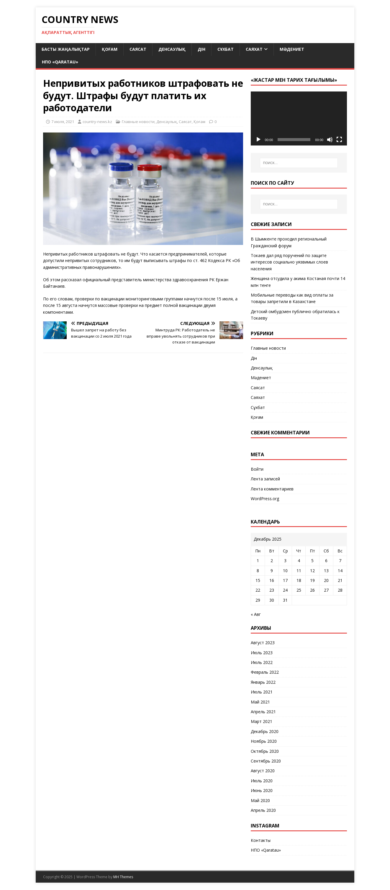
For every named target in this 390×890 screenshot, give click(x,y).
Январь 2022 (263, 682)
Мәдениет (292, 49)
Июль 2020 (262, 780)
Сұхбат (225, 49)
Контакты (261, 840)
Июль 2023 (262, 652)
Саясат (138, 49)
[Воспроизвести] (258, 140)
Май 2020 (260, 800)
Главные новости (138, 121)
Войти (257, 469)
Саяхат (254, 49)
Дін (201, 49)
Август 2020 (263, 770)
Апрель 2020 (263, 810)
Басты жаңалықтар (66, 49)
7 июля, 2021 (62, 121)
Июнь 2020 (262, 790)
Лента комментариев (272, 489)
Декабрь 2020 (264, 731)
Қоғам (109, 49)
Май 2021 (260, 702)
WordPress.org (265, 498)
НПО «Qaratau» (60, 62)
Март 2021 (261, 721)
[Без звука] (330, 140)
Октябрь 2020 (265, 751)
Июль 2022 (262, 662)
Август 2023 (263, 642)
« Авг (256, 614)
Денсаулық (172, 49)
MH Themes (123, 876)
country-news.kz (97, 121)
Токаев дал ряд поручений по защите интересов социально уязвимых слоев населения (289, 262)
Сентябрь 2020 (266, 761)
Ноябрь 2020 (264, 741)
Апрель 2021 (263, 711)
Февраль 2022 (265, 672)
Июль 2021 (262, 692)
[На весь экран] (339, 140)
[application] (299, 118)
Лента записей (265, 479)
